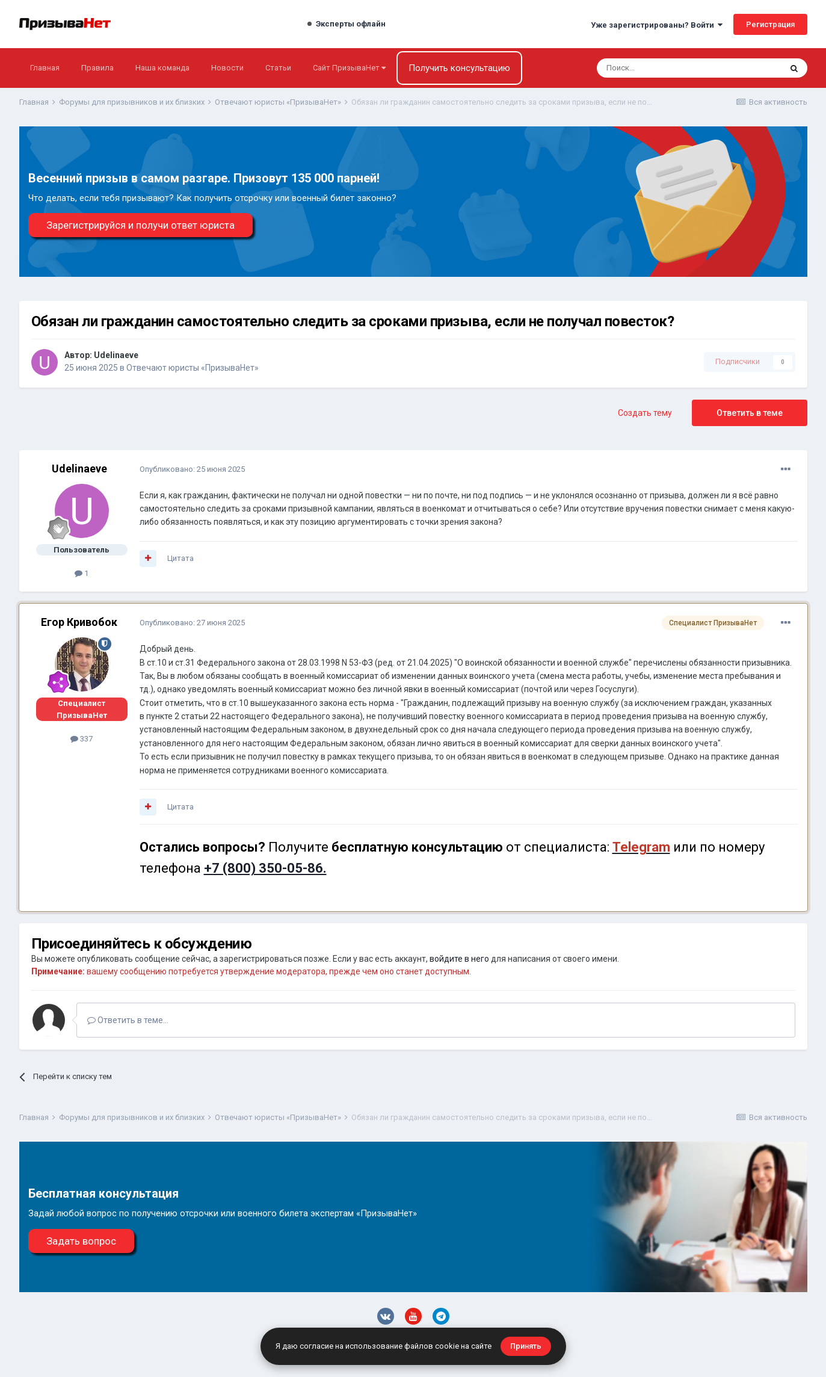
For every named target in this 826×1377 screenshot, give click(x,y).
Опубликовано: (192, 469)
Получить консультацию (459, 68)
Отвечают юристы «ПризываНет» (192, 368)
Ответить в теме (750, 413)
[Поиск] (657, 68)
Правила (97, 67)
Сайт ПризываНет (349, 67)
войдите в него (459, 959)
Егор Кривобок (79, 622)
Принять (525, 1346)
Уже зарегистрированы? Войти (657, 24)
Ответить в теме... (127, 1020)
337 (81, 738)
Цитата (180, 558)
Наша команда (162, 67)
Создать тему (645, 413)
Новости (227, 67)
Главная (45, 67)
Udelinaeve (116, 355)
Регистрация (770, 24)
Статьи (278, 67)
